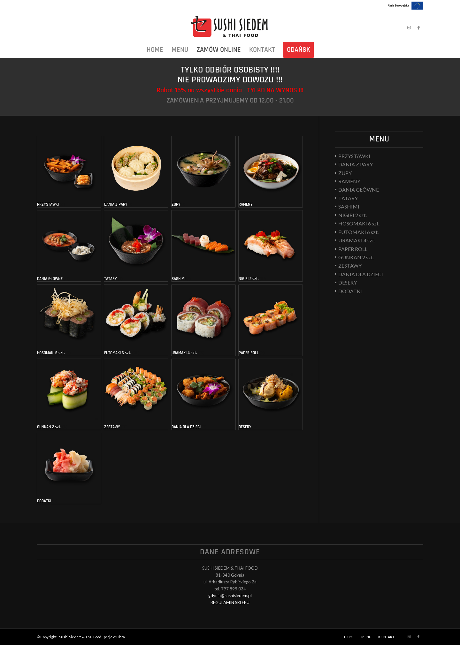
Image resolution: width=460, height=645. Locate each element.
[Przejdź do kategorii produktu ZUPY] (203, 171)
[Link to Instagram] (409, 27)
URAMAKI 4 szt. (356, 240)
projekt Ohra (114, 637)
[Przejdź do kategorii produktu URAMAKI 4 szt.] (203, 320)
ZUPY (345, 173)
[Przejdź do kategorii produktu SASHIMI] (203, 245)
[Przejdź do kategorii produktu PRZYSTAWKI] (69, 171)
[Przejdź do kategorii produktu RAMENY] (271, 171)
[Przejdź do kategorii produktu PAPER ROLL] (271, 320)
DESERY (347, 282)
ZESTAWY (350, 265)
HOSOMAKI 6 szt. (358, 223)
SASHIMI (348, 206)
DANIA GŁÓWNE (358, 189)
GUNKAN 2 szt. (356, 257)
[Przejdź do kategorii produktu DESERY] (271, 394)
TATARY (348, 198)
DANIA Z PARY (355, 164)
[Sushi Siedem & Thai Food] (230, 27)
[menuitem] (154, 50)
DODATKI (350, 291)
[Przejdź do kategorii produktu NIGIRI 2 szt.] (271, 245)
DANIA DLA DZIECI (360, 274)
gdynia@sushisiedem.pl (230, 595)
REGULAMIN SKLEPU (230, 602)
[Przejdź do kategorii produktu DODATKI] (69, 468)
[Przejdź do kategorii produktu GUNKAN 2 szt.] (69, 394)
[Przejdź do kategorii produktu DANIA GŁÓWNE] (69, 245)
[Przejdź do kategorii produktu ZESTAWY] (136, 394)
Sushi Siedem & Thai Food (80, 637)
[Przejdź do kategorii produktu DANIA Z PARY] (136, 171)
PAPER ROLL (352, 249)
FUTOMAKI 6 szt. (358, 232)
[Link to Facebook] (418, 27)
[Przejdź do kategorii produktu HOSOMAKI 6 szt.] (69, 320)
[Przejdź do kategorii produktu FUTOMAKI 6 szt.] (136, 320)
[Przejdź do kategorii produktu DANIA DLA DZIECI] (203, 394)
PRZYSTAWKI (354, 156)
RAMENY (349, 181)
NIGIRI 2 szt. (352, 215)
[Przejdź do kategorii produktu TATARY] (136, 245)
